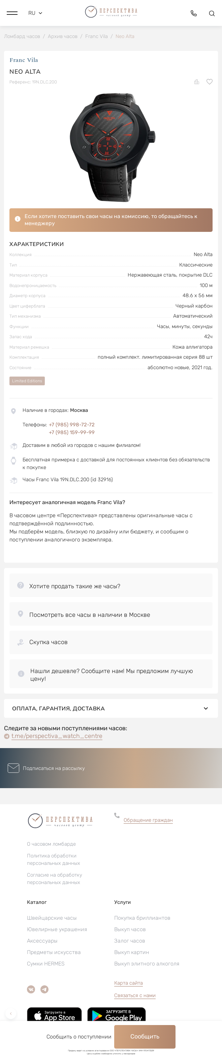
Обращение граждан (148, 820)
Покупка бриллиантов (142, 918)
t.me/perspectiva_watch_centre (56, 736)
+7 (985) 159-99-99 (72, 432)
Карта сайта (128, 983)
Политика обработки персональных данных (53, 859)
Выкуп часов (130, 929)
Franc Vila (23, 60)
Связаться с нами (135, 995)
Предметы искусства (54, 952)
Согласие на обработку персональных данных (54, 878)
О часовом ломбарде (51, 844)
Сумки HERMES (46, 963)
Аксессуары (42, 941)
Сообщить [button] (144, 1036)
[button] (12, 13)
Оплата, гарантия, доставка (111, 708)
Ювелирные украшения (57, 929)
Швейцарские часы (52, 918)
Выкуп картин (131, 952)
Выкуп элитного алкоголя (146, 963)
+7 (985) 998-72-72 (72, 425)
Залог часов (129, 941)
